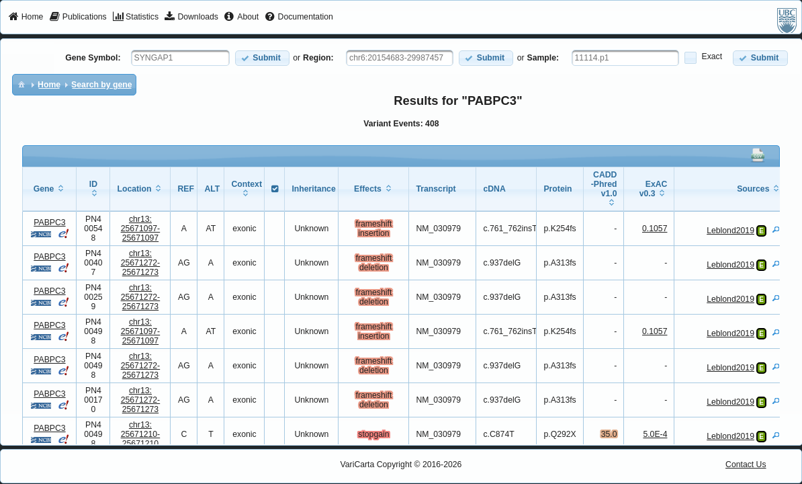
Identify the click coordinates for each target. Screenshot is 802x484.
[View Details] (775, 229)
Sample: (543, 58)
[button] (262, 58)
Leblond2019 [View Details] (730, 230)
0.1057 (654, 228)
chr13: (141, 228)
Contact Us (745, 464)
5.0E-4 (655, 434)
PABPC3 (49, 222)
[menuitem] (25, 17)
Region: (318, 58)
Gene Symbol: (92, 58)
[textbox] (180, 58)
